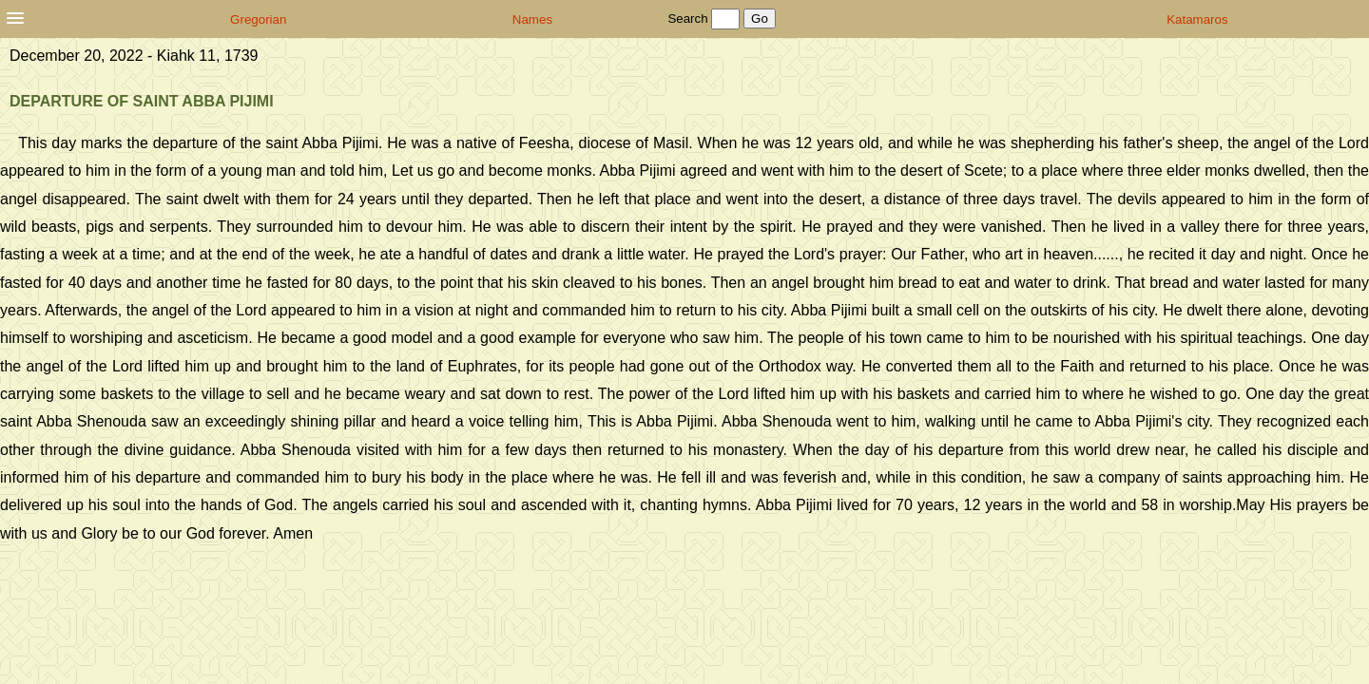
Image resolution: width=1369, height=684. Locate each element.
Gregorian (258, 19)
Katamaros (1197, 19)
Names (532, 19)
